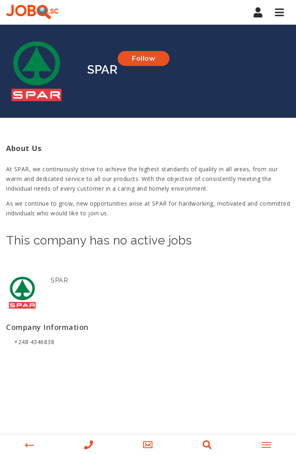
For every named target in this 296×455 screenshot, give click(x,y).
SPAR (59, 280)
